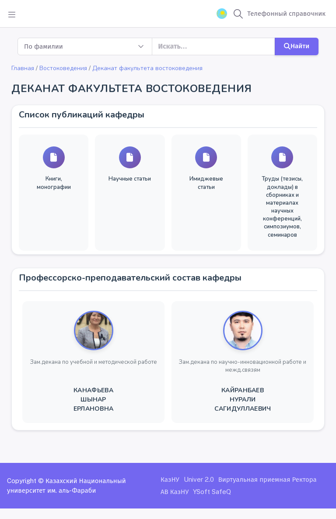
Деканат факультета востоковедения (147, 68)
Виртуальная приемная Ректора (267, 479)
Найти (296, 46)
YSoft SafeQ (212, 491)
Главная (22, 68)
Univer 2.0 (199, 479)
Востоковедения (63, 68)
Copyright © (25, 480)
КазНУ (170, 479)
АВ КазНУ (175, 491)
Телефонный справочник (286, 13)
